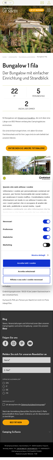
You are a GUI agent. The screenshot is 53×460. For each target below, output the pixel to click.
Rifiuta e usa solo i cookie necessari (26, 280)
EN (7, 383)
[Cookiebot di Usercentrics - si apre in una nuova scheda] (39, 178)
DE (8, 2)
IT (6, 386)
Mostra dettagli (38, 255)
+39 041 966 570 (32, 448)
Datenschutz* (9, 401)
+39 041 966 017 (22, 448)
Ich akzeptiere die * (26, 404)
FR (7, 393)
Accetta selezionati (26, 271)
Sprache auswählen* (12, 379)
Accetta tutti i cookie (26, 263)
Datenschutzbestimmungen (33, 404)
